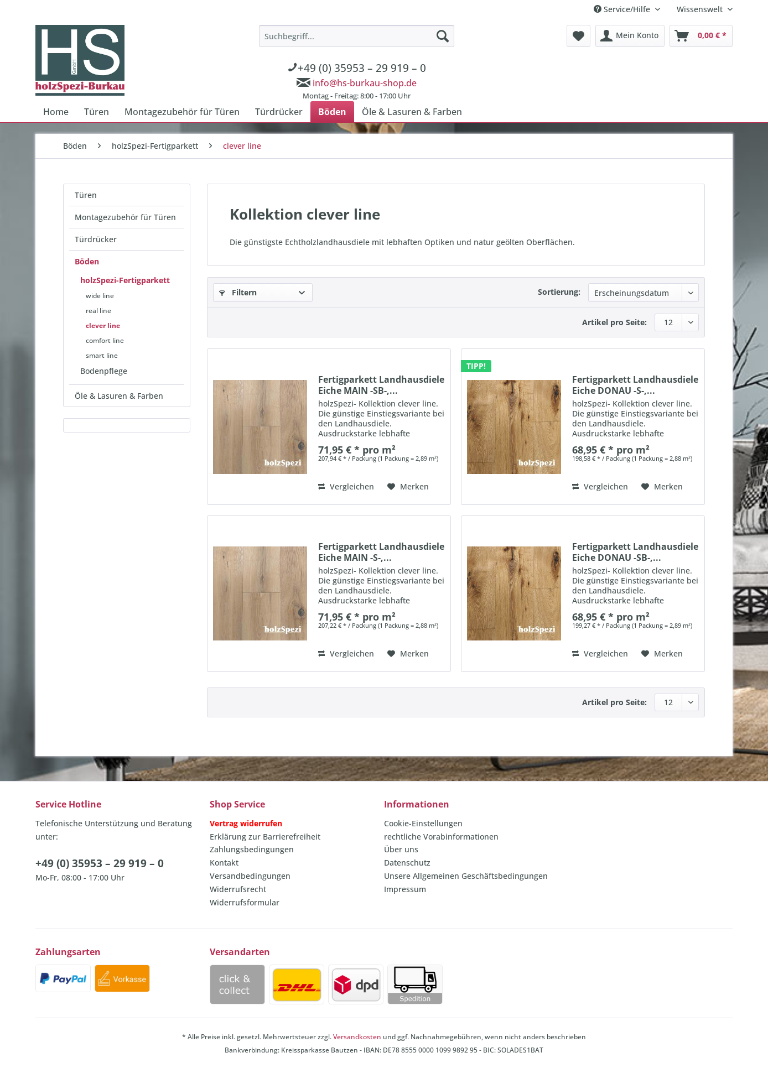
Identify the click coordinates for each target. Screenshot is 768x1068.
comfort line (105, 340)
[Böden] (332, 111)
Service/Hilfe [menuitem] (623, 9)
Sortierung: (559, 291)
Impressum (405, 889)
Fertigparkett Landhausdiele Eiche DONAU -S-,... (635, 385)
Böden (87, 261)
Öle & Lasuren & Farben (119, 395)
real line (98, 310)
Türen (86, 195)
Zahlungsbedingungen (252, 849)
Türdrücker (96, 239)
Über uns (401, 849)
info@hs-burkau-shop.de (365, 83)
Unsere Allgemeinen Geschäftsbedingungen (466, 876)
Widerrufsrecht (238, 889)
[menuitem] (356, 64)
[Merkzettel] (578, 36)
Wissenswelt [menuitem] (701, 9)
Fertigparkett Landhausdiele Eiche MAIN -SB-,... (381, 385)
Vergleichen (346, 486)
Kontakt (224, 862)
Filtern (238, 292)
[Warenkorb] (701, 36)
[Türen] (96, 111)
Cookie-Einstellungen (423, 823)
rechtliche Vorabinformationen (441, 836)
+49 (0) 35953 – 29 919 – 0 (99, 863)
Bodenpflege (103, 371)
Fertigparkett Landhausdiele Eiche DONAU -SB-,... (635, 552)
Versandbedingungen (250, 876)
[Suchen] (442, 36)
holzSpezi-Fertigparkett (125, 280)
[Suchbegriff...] (356, 36)
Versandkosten (357, 1036)
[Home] (55, 111)
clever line (103, 325)
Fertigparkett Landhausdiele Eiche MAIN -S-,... (381, 552)
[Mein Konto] (630, 36)
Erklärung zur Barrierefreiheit (265, 836)
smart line (102, 355)
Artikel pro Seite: (614, 322)
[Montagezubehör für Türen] (182, 111)
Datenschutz (407, 862)
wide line (100, 295)
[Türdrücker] (278, 111)
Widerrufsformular (244, 902)
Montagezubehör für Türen (125, 217)
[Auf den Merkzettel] (408, 486)
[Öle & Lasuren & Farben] (412, 111)
